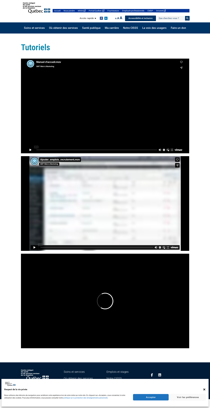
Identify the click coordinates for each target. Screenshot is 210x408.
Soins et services (34, 28)
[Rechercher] (187, 18)
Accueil (57, 11)
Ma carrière (112, 28)
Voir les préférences (188, 397)
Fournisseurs (113, 11)
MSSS (82, 11)
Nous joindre (69, 11)
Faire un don (178, 28)
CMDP (150, 11)
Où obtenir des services (63, 28)
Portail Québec (96, 11)
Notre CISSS (130, 28)
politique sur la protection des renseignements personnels (85, 398)
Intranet (161, 11)
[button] (204, 389)
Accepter (151, 397)
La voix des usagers (154, 28)
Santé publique (91, 28)
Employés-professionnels (133, 11)
